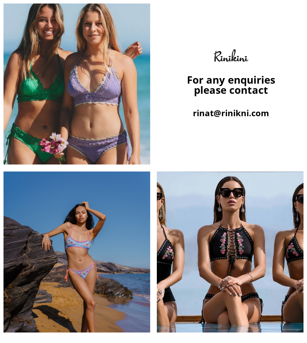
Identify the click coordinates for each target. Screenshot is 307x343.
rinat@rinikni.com (231, 113)
